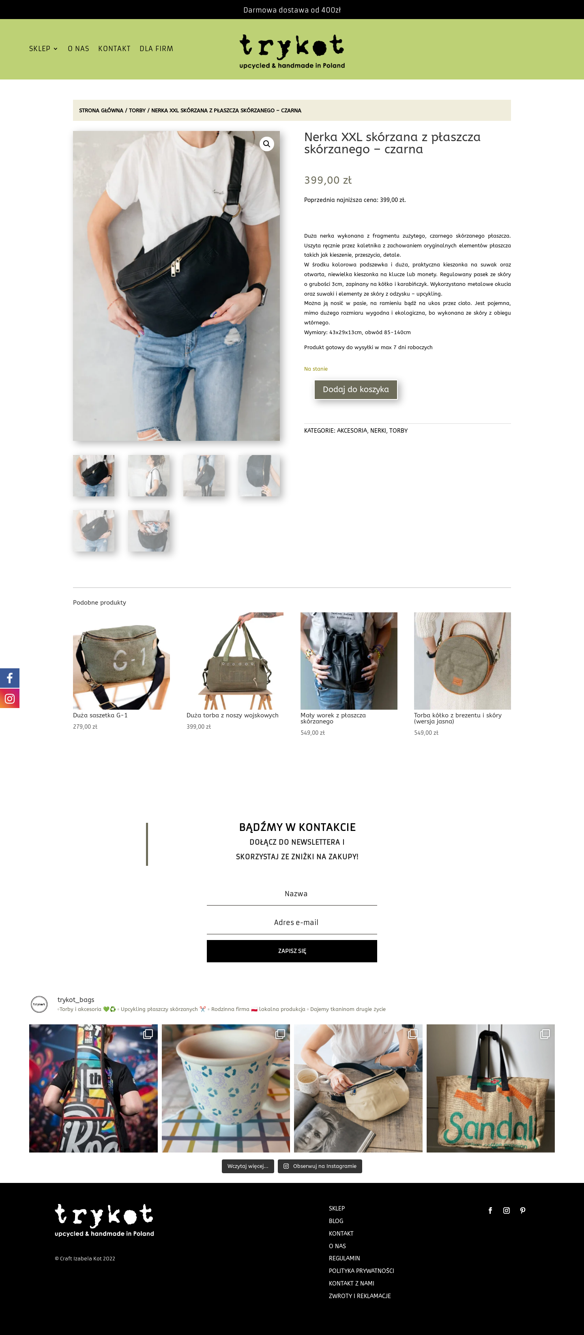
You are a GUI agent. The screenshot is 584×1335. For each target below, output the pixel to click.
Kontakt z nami (351, 1283)
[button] (267, 144)
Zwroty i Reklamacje (360, 1296)
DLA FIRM (157, 49)
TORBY (137, 110)
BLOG (336, 1221)
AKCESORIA (352, 430)
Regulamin (344, 1258)
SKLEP (40, 49)
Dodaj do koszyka (356, 389)
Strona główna (101, 110)
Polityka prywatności (361, 1271)
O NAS (78, 49)
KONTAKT (114, 49)
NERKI (378, 430)
